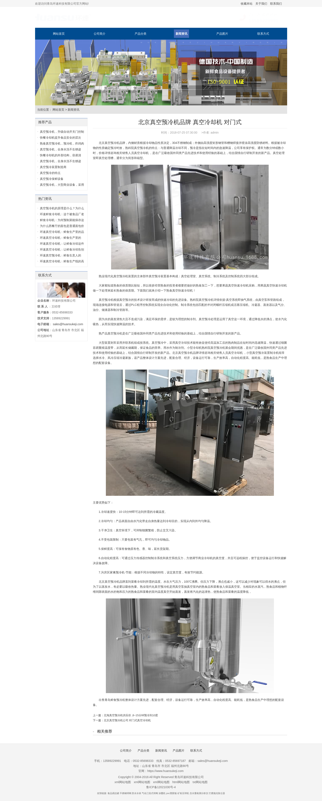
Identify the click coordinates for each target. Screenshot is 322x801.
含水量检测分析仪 (199, 793)
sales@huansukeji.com (68, 324)
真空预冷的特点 (50, 173)
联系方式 (263, 33)
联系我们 (276, 3)
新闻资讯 (181, 33)
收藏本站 (246, 3)
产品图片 (222, 33)
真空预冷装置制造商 (53, 167)
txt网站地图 (200, 782)
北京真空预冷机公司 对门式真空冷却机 (127, 720)
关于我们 (261, 3)
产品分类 (140, 33)
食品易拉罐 (113, 793)
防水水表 (136, 793)
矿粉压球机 (183, 793)
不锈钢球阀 (125, 793)
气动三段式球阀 (150, 793)
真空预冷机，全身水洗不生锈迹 (60, 149)
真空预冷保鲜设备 (51, 178)
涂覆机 (162, 793)
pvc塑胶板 (171, 793)
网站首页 (59, 33)
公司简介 (99, 33)
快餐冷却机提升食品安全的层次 (60, 137)
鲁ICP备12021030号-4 (161, 787)
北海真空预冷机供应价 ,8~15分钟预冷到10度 (131, 715)
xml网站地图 (122, 782)
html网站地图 (181, 782)
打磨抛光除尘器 (217, 793)
